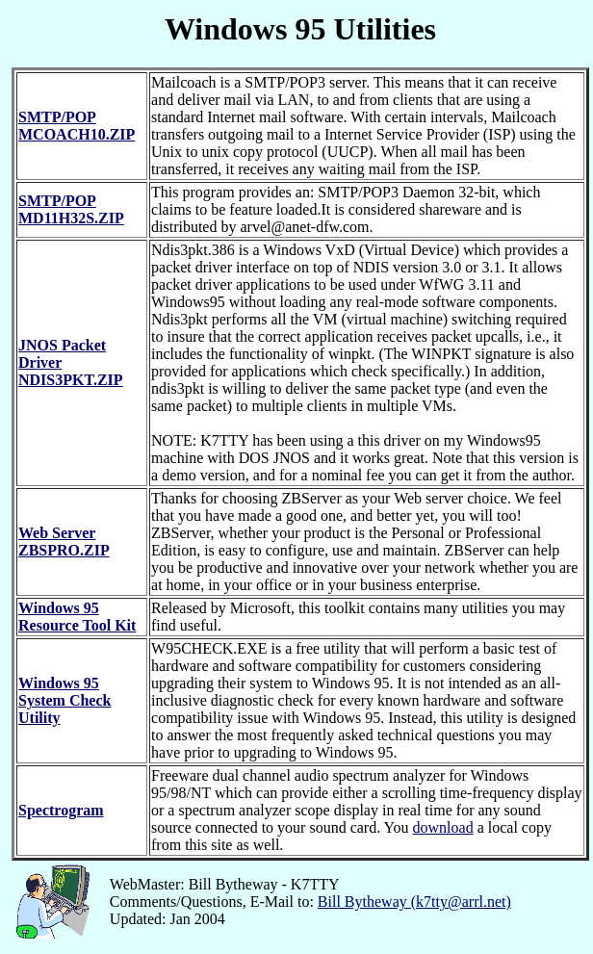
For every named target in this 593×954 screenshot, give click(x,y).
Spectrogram (61, 810)
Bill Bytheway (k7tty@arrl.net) (414, 901)
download (443, 827)
